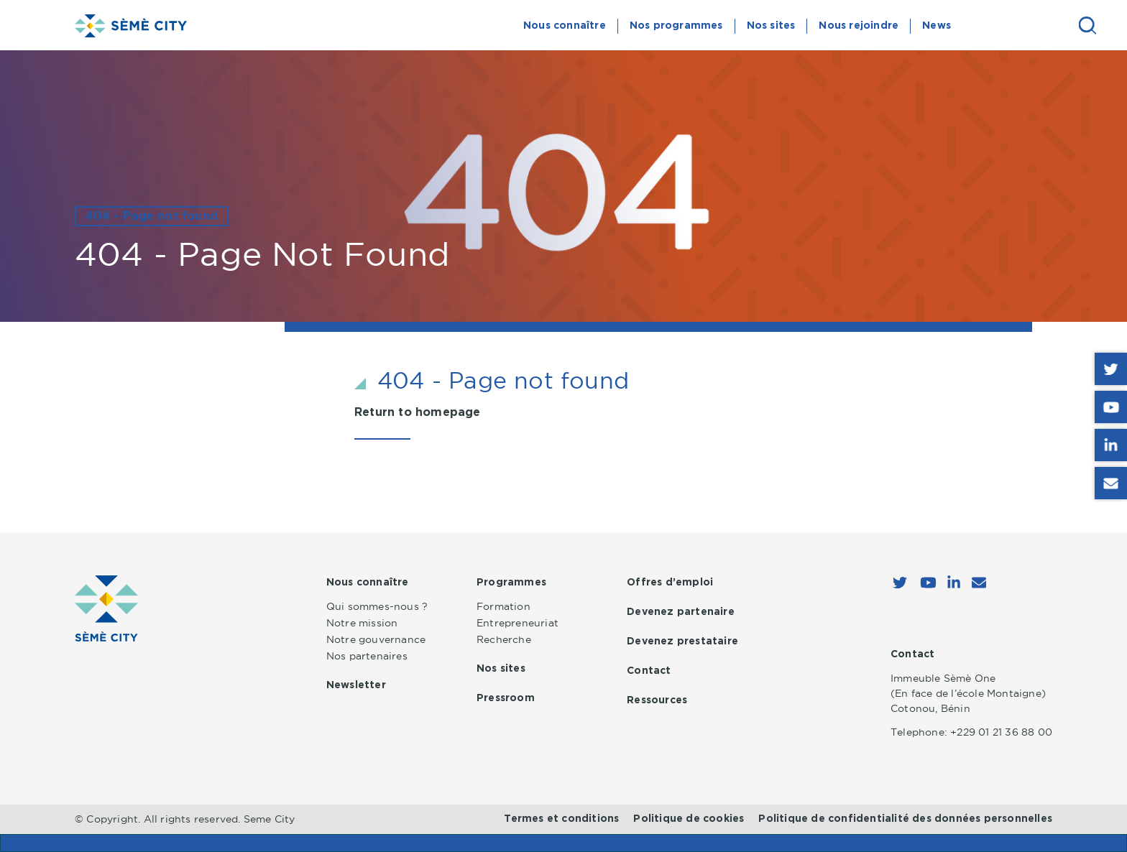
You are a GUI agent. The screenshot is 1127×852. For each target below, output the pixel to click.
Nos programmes (676, 26)
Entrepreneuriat (517, 623)
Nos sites (771, 26)
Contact (649, 671)
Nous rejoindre (858, 26)
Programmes (511, 583)
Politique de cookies (688, 819)
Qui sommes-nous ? (377, 606)
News (936, 26)
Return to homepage (417, 412)
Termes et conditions (561, 819)
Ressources (657, 700)
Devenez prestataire (682, 641)
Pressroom (506, 698)
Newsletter (356, 685)
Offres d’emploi (670, 583)
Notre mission (362, 623)
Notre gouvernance (376, 639)
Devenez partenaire (681, 612)
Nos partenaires (367, 656)
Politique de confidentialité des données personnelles (905, 819)
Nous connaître (564, 26)
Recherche (504, 639)
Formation (503, 606)
